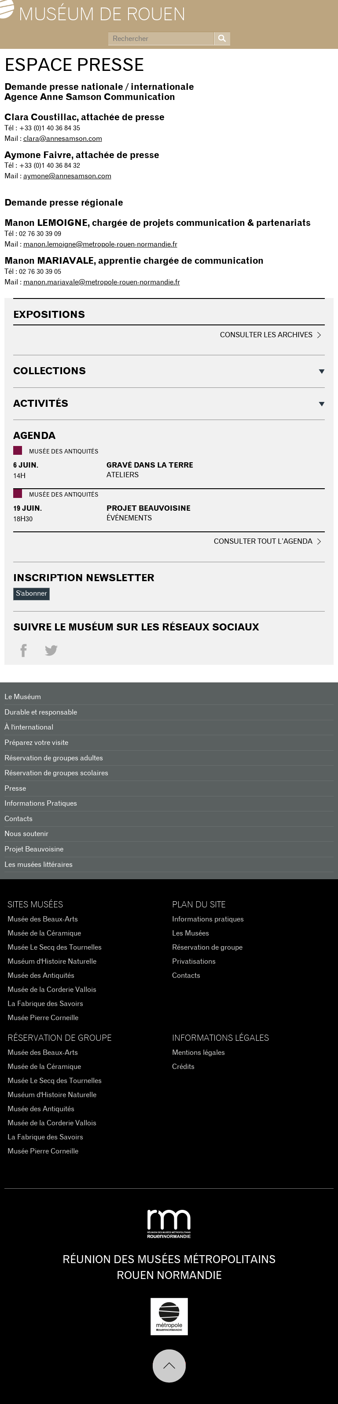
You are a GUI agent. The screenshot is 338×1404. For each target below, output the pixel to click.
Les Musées (190, 933)
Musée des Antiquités (40, 975)
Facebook (23, 652)
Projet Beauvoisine (33, 849)
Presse (15, 788)
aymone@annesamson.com (67, 176)
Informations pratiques (208, 919)
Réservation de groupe (207, 947)
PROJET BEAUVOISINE (149, 508)
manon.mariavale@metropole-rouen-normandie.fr (101, 282)
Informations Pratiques (40, 803)
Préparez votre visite (36, 742)
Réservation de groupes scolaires (56, 773)
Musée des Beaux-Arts (42, 919)
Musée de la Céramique (44, 933)
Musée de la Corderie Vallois (51, 989)
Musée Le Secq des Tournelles (54, 947)
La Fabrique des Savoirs (45, 1003)
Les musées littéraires (38, 864)
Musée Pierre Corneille (42, 1017)
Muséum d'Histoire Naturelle (51, 961)
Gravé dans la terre (150, 465)
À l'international (28, 727)
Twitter (51, 652)
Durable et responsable (40, 712)
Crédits (183, 1066)
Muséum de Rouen (102, 15)
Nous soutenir (26, 833)
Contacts (18, 818)
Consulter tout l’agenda (263, 541)
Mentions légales (198, 1052)
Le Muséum (22, 696)
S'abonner (31, 593)
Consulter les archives (266, 335)
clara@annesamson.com (62, 138)
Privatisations (194, 961)
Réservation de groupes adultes (53, 758)
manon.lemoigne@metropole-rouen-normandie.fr (100, 244)
